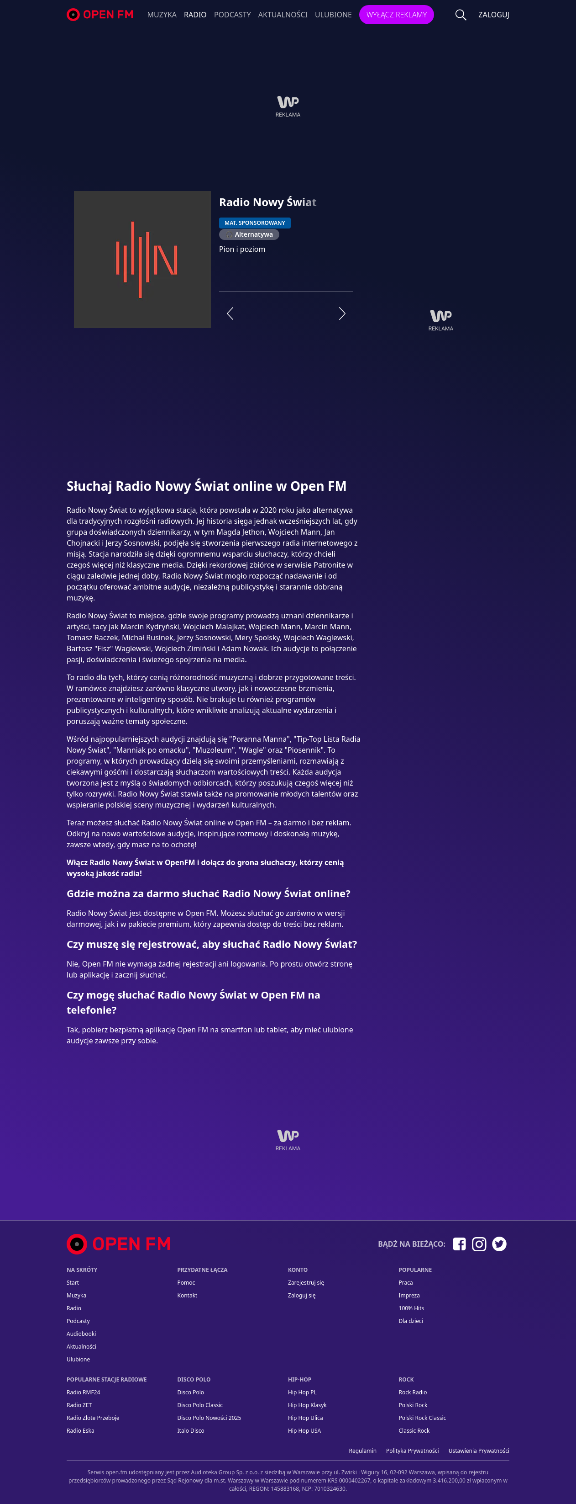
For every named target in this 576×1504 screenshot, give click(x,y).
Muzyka (162, 15)
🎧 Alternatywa (249, 234)
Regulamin (363, 1451)
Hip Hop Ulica (305, 1418)
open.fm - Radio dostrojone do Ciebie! (101, 14)
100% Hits (411, 1308)
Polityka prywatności (412, 1451)
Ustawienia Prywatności (479, 1451)
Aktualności (283, 15)
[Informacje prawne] (288, 1477)
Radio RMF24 (83, 1392)
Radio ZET (79, 1405)
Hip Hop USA (304, 1431)
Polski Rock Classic (422, 1418)
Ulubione (333, 15)
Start (73, 1282)
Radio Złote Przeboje (93, 1418)
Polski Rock (413, 1405)
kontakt (188, 1295)
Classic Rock (414, 1431)
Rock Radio (413, 1392)
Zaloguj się (302, 1295)
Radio (195, 15)
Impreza (409, 1295)
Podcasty (232, 15)
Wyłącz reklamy (397, 15)
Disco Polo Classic (200, 1405)
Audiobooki (81, 1334)
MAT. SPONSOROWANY (255, 223)
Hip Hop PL (302, 1392)
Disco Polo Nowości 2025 (209, 1418)
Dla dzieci (411, 1321)
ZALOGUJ (493, 15)
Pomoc (186, 1282)
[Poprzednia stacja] (230, 313)
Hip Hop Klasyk (307, 1405)
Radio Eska (80, 1431)
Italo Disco (191, 1431)
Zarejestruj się (306, 1282)
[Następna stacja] (342, 313)
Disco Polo (191, 1392)
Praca (406, 1282)
